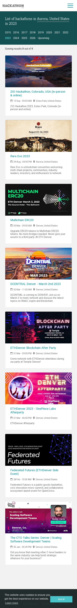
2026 (32, 38)
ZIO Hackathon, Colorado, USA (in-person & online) (37, 93)
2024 (16, 38)
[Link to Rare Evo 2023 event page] (38, 136)
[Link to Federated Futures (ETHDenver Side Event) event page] (38, 450)
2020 (49, 32)
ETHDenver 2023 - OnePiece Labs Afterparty (33, 410)
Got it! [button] (61, 599)
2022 (65, 32)
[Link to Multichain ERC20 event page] (38, 200)
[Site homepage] (13, 5)
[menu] (70, 5)
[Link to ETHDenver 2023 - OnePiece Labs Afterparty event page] (38, 388)
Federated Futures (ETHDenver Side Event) (34, 472)
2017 (24, 32)
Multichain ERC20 (22, 220)
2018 (32, 32)
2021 (57, 32)
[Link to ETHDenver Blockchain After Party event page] (38, 327)
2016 (16, 32)
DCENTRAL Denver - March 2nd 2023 (35, 284)
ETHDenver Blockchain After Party (33, 348)
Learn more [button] (11, 603)
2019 (41, 32)
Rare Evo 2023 (20, 156)
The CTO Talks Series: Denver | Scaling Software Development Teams (35, 539)
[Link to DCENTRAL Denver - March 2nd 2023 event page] (38, 264)
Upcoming (43, 38)
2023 (8, 38)
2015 (8, 32)
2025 (24, 38)
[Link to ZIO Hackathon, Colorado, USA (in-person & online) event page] (38, 71)
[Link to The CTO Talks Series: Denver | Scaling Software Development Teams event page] (38, 517)
